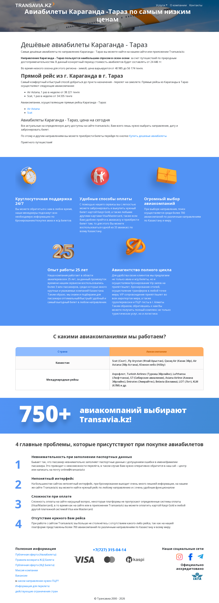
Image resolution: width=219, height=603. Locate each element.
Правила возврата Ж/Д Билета (34, 560)
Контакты (195, 5)
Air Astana (33, 109)
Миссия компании (26, 570)
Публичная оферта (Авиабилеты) (35, 554)
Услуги (160, 5)
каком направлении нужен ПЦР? (38, 581)
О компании (178, 5)
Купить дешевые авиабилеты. (148, 136)
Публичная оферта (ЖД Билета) (34, 565)
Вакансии (21, 575)
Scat (29, 112)
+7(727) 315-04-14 (109, 549)
